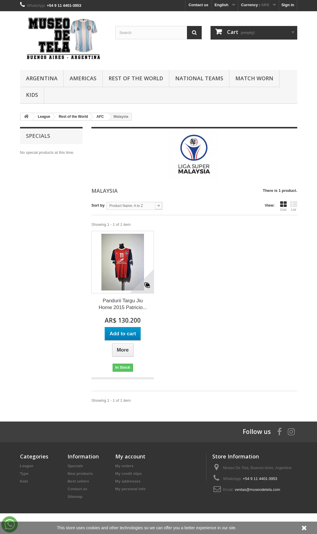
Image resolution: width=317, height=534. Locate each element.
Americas (83, 78)
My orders (124, 466)
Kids (32, 94)
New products (80, 473)
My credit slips (128, 473)
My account (130, 456)
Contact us (198, 5)
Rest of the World (136, 78)
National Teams (199, 78)
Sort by (98, 205)
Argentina (42, 78)
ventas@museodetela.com (257, 489)
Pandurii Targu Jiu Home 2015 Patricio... (123, 304)
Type (24, 473)
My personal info (130, 489)
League (27, 466)
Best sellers (78, 481)
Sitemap (75, 496)
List (293, 206)
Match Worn (254, 78)
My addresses (128, 481)
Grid (283, 206)
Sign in (287, 5)
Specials (38, 135)
